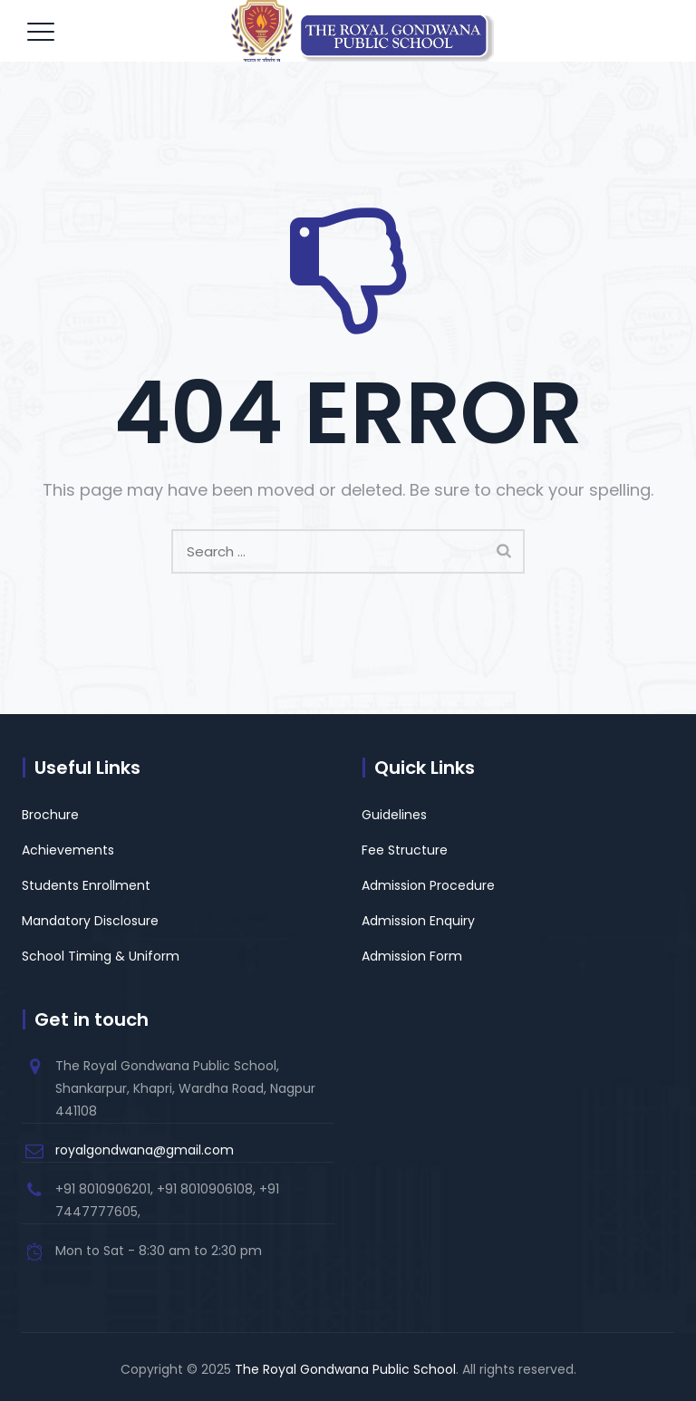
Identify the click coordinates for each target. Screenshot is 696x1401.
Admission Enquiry (418, 921)
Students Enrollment (86, 885)
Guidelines (394, 815)
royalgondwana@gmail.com (144, 1150)
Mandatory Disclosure (90, 921)
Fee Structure (405, 850)
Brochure (50, 815)
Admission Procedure (428, 885)
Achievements (68, 850)
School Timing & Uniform (100, 956)
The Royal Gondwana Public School (345, 1369)
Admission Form (412, 956)
